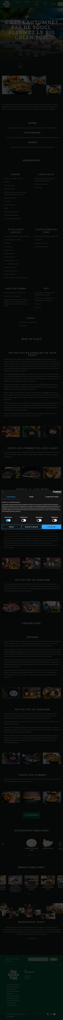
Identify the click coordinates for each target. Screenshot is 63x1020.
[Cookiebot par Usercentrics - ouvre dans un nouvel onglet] (54, 492)
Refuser (11, 527)
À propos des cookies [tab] (52, 496)
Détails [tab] (31, 496)
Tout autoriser (51, 527)
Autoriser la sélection (31, 527)
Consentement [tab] (11, 496)
